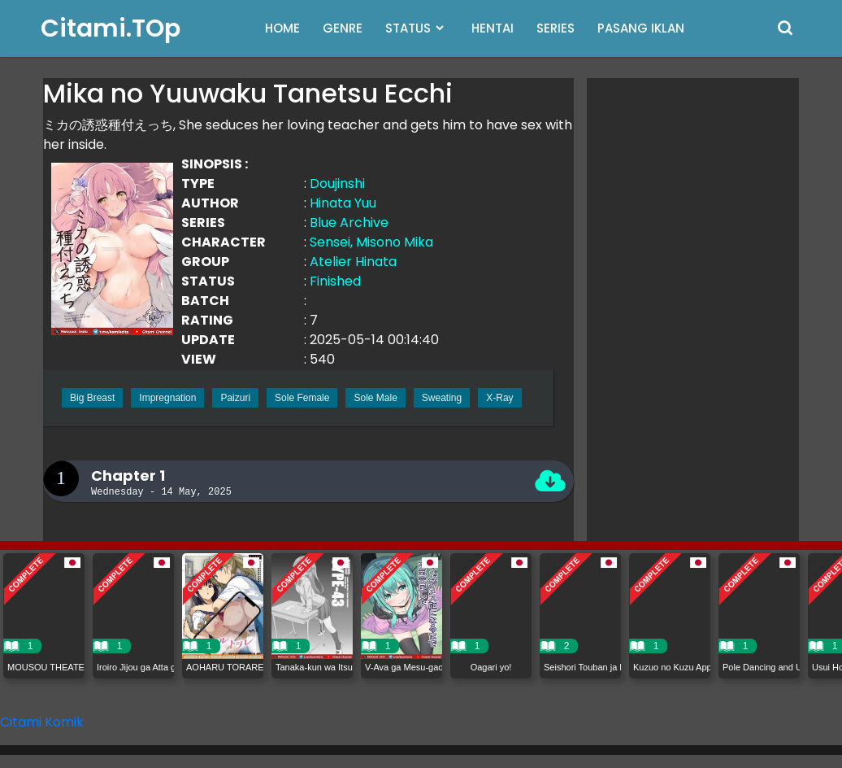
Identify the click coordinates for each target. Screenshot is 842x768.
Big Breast (92, 398)
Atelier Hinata (353, 261)
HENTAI (492, 28)
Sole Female (302, 398)
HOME (282, 28)
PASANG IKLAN (640, 28)
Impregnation (167, 398)
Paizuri (235, 398)
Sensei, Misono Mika (371, 242)
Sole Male (375, 398)
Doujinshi (337, 183)
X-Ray (499, 398)
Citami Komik (42, 722)
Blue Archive (349, 222)
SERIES (555, 28)
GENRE (342, 28)
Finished (335, 281)
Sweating (442, 398)
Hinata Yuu (343, 203)
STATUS (408, 28)
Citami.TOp (110, 28)
